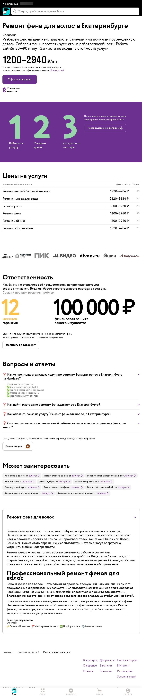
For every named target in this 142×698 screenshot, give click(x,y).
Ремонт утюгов (11, 481)
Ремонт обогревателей (86, 481)
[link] (21, 475)
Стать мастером (127, 660)
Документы (107, 660)
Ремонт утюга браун (14, 487)
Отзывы (88, 671)
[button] (71, 4)
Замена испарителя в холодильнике (75, 493)
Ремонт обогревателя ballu (100, 487)
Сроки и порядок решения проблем (28, 292)
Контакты (106, 671)
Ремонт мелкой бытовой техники (104, 475)
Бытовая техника (27, 652)
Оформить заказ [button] (20, 79)
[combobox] (75, 11)
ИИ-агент (123, 666)
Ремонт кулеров (47, 481)
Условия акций (126, 677)
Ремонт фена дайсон (14, 475)
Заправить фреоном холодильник (21, 493)
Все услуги (90, 660)
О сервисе (90, 666)
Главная (6, 652)
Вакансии (106, 666)
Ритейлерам (125, 671)
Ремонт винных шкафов (56, 487)
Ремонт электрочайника (56, 475)
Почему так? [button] (57, 70)
